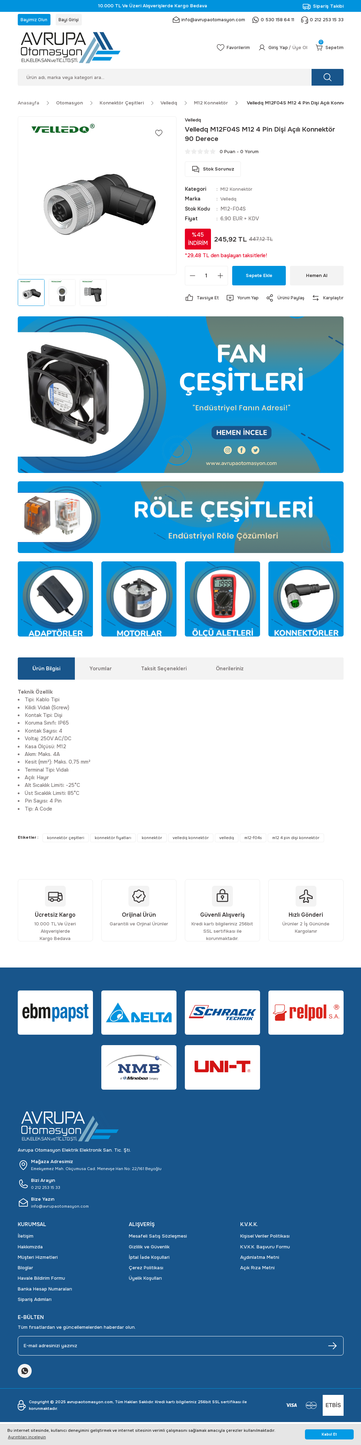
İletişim (25, 1249)
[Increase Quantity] (220, 278)
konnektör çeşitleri (65, 850)
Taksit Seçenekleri (164, 682)
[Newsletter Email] (181, 1359)
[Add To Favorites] (159, 135)
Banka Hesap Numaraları (45, 1302)
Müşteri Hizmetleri (38, 1270)
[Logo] (109, 50)
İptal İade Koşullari (149, 1270)
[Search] (181, 79)
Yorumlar (100, 682)
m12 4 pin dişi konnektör (296, 850)
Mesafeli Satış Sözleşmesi (158, 1249)
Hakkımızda (30, 1260)
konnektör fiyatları (113, 850)
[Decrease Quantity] (192, 278)
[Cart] (328, 50)
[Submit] (332, 1359)
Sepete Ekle (259, 278)
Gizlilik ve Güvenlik (149, 1260)
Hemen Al (316, 278)
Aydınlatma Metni (259, 1270)
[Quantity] (206, 278)
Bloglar (25, 1281)
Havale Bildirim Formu (41, 1292)
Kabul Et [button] (329, 1434)
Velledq (228, 201)
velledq (226, 850)
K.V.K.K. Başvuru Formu (265, 1260)
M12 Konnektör (238, 191)
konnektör (152, 850)
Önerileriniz (230, 682)
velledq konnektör (191, 850)
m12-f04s (253, 850)
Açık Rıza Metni (257, 1281)
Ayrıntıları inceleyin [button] (27, 1437)
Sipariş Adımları (35, 1313)
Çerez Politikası (146, 1281)
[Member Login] (279, 50)
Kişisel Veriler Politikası (265, 1249)
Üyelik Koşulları (145, 1292)
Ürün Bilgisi (46, 682)
